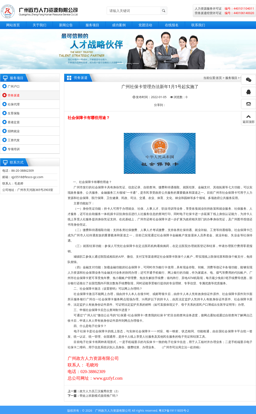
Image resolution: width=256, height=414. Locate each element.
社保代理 (14, 104)
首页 (219, 78)
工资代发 (14, 140)
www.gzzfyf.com (108, 378)
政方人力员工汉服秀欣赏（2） (100, 391)
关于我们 (39, 25)
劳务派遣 (14, 95)
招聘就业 (14, 131)
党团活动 (145, 25)
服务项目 (92, 25)
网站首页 (13, 25)
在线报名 (172, 25)
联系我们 (198, 25)
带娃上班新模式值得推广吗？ (99, 396)
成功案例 (119, 25)
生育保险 (14, 113)
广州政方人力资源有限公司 (113, 410)
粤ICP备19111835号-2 (174, 410)
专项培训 (14, 149)
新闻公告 (66, 25)
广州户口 (14, 86)
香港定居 (14, 122)
